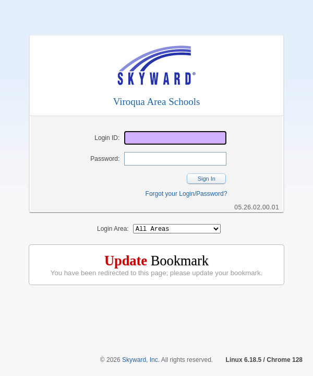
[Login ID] (175, 138)
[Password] (175, 159)
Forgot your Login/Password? (186, 193)
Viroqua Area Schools (156, 101)
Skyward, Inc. (141, 359)
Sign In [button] (206, 178)
